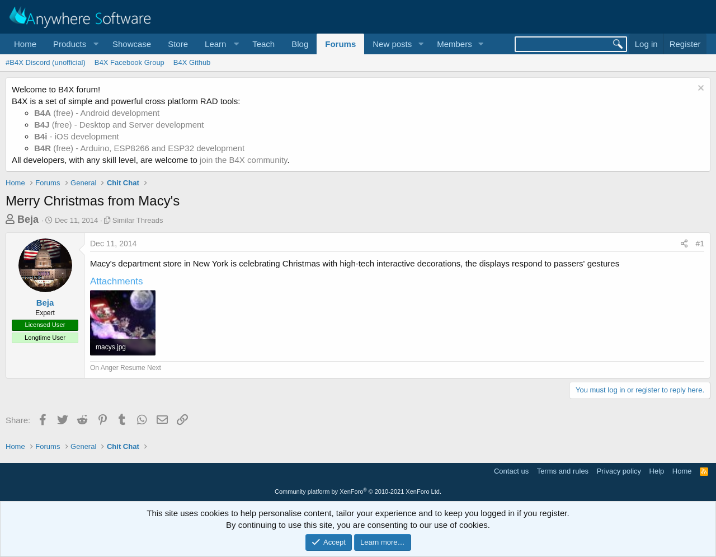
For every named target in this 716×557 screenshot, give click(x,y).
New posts (392, 44)
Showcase (131, 44)
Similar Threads (137, 220)
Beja (28, 219)
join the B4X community (243, 160)
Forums (340, 44)
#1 (699, 243)
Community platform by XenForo (358, 491)
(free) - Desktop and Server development (119, 124)
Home (25, 44)
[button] (74, 44)
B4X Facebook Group (129, 62)
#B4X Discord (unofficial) (46, 62)
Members (454, 44)
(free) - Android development (96, 113)
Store (178, 44)
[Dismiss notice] (699, 89)
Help (657, 471)
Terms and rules (562, 471)
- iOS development (76, 136)
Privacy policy (619, 471)
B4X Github (192, 62)
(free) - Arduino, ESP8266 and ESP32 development (139, 148)
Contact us (511, 471)
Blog (299, 44)
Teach (263, 44)
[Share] (684, 244)
